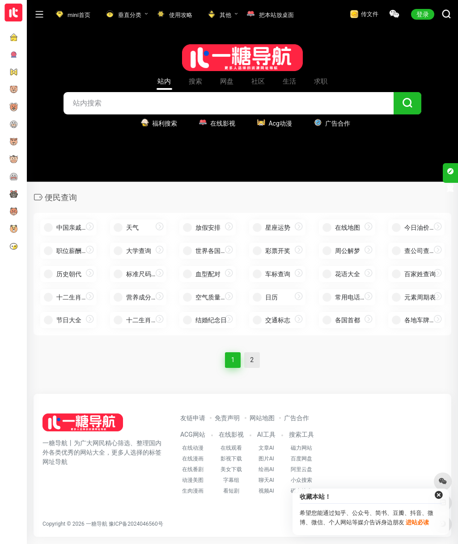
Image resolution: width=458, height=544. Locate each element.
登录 (422, 14)
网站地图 (262, 418)
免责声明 (227, 418)
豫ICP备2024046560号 (136, 524)
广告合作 (296, 418)
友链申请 (192, 418)
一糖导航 (96, 524)
